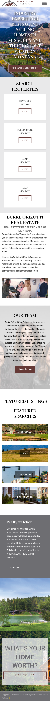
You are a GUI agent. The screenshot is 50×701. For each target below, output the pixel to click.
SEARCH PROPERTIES (25, 68)
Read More (25, 369)
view (25, 140)
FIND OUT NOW (25, 675)
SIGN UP (15, 567)
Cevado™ (21, 694)
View (25, 111)
